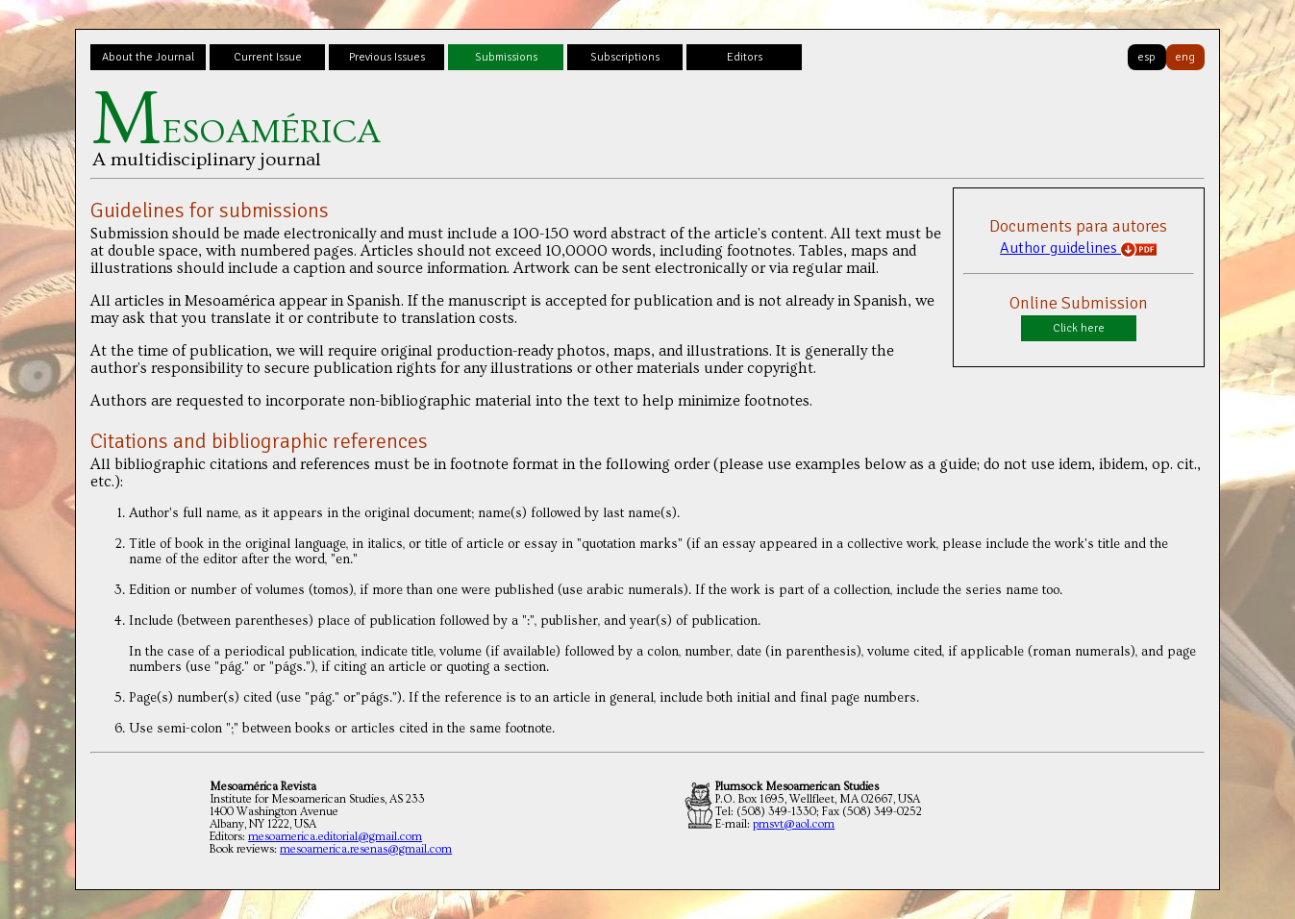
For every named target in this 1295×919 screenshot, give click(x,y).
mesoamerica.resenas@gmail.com (366, 849)
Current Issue (268, 57)
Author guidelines (1078, 248)
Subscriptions (625, 57)
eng (1185, 57)
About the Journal (148, 57)
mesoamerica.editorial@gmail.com (335, 837)
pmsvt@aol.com (793, 824)
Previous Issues (387, 57)
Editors (744, 57)
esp (1146, 57)
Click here (1079, 328)
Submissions (506, 57)
